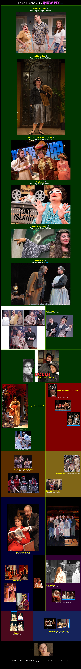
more (47, 262)
